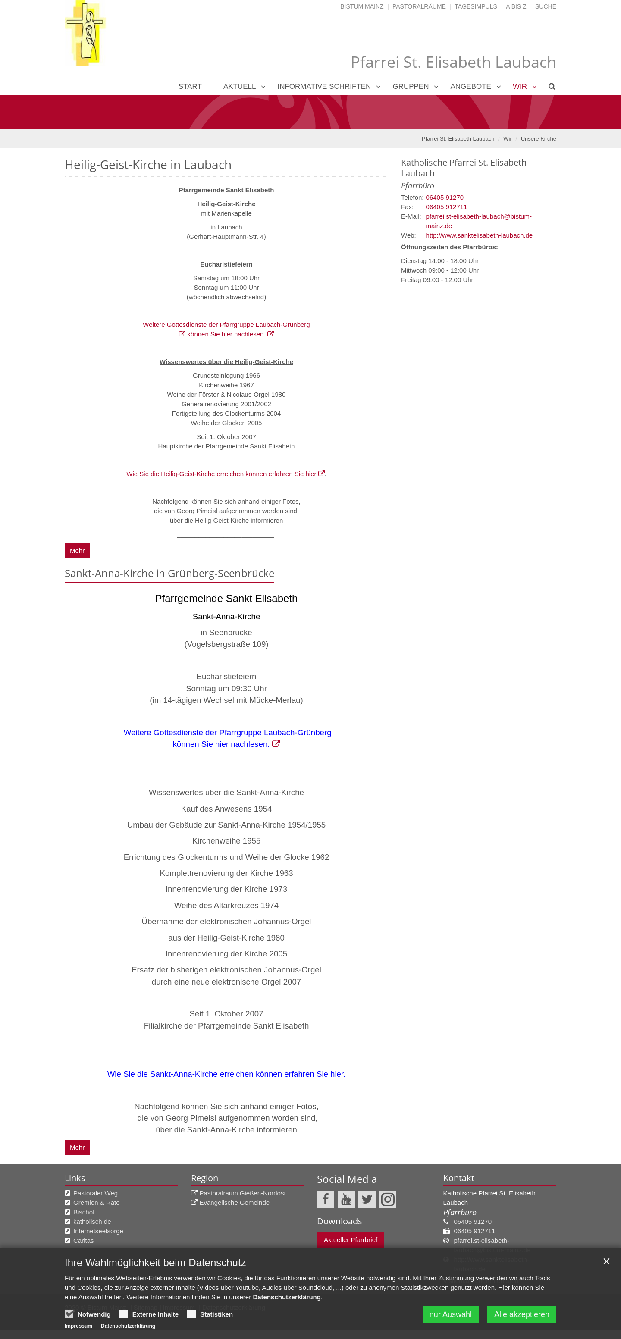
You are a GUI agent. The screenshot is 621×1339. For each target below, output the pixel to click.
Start (190, 86)
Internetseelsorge (98, 1231)
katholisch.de (92, 1221)
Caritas (83, 1240)
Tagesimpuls (476, 6)
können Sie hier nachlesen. (225, 334)
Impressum (78, 1327)
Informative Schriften (324, 86)
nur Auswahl (451, 1315)
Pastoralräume (419, 6)
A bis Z (516, 6)
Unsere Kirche (538, 138)
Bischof (83, 1212)
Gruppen (410, 86)
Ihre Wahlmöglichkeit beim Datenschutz (155, 1263)
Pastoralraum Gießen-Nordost (243, 1193)
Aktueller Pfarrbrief (350, 1239)
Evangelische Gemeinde (235, 1202)
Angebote (470, 86)
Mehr (77, 550)
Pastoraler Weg (95, 1193)
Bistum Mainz (361, 6)
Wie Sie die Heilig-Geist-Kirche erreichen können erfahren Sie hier (221, 473)
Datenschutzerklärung (287, 1297)
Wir (520, 86)
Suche (545, 6)
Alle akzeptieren (521, 1315)
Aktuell (239, 86)
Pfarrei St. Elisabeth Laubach (458, 138)
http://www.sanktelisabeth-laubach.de (479, 235)
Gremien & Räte (96, 1202)
